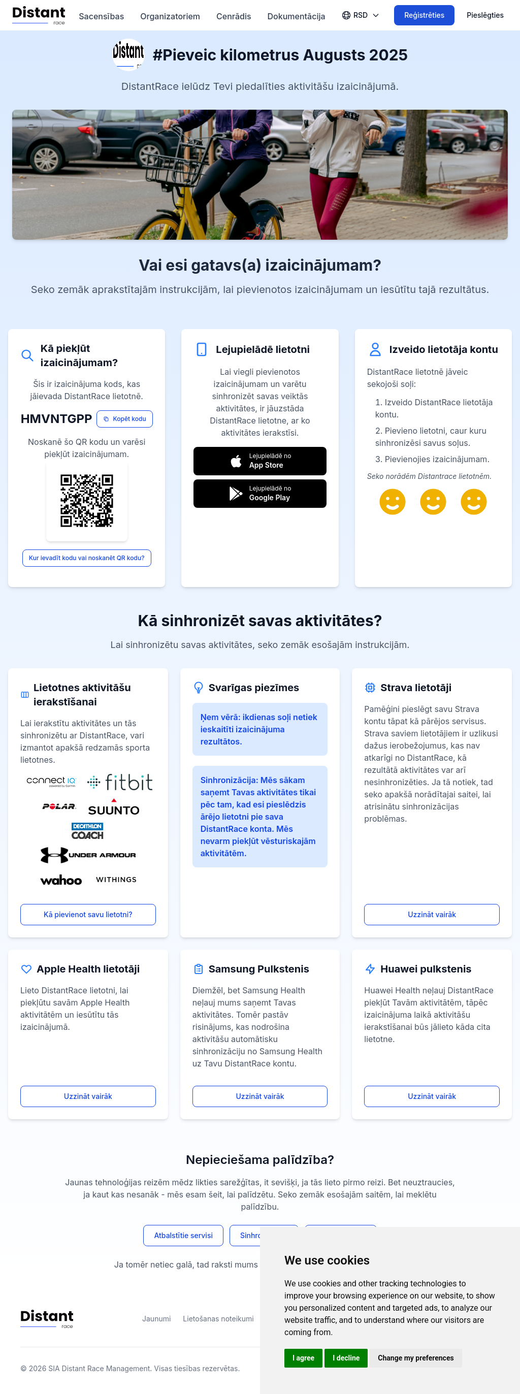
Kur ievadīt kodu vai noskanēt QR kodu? (87, 558)
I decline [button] (346, 1358)
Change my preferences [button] (415, 1358)
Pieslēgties (485, 15)
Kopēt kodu (124, 419)
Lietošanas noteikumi (218, 1318)
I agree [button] (303, 1358)
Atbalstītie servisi (183, 1235)
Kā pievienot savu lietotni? (88, 914)
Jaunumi (156, 1318)
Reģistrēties (424, 15)
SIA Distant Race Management (99, 1368)
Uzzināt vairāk (432, 914)
